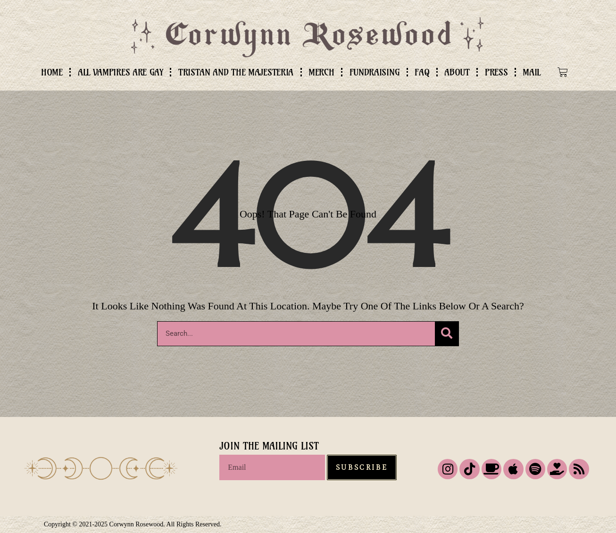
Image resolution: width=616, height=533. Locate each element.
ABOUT (457, 72)
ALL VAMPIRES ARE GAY (120, 72)
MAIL (532, 72)
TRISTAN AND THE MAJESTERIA (235, 72)
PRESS (496, 72)
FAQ (422, 72)
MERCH (321, 72)
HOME (52, 72)
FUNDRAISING (375, 72)
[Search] (446, 334)
